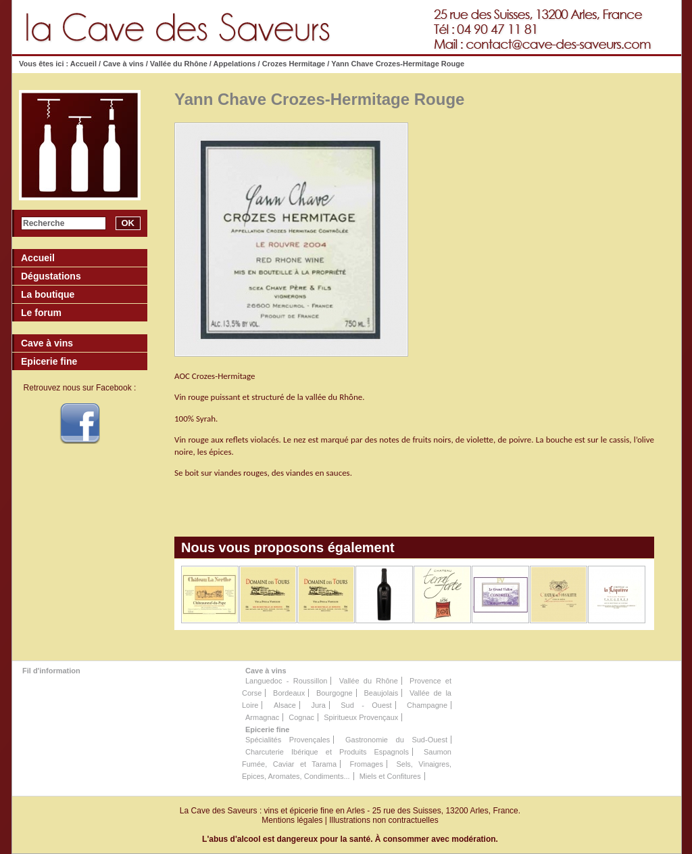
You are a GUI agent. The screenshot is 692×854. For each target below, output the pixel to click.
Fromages (366, 764)
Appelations (235, 64)
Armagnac (262, 717)
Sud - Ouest (366, 705)
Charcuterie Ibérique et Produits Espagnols (327, 752)
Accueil (83, 64)
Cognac (301, 717)
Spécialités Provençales (287, 740)
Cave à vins (123, 64)
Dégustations (51, 276)
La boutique (47, 294)
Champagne (427, 705)
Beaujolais (381, 693)
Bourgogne (334, 693)
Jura (318, 705)
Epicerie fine (267, 729)
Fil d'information (51, 671)
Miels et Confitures (390, 776)
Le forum (41, 312)
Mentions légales (292, 820)
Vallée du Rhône (178, 64)
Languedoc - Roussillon (286, 681)
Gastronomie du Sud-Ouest (396, 740)
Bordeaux (289, 693)
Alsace (285, 705)
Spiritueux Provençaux (361, 717)
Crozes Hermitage (294, 64)
